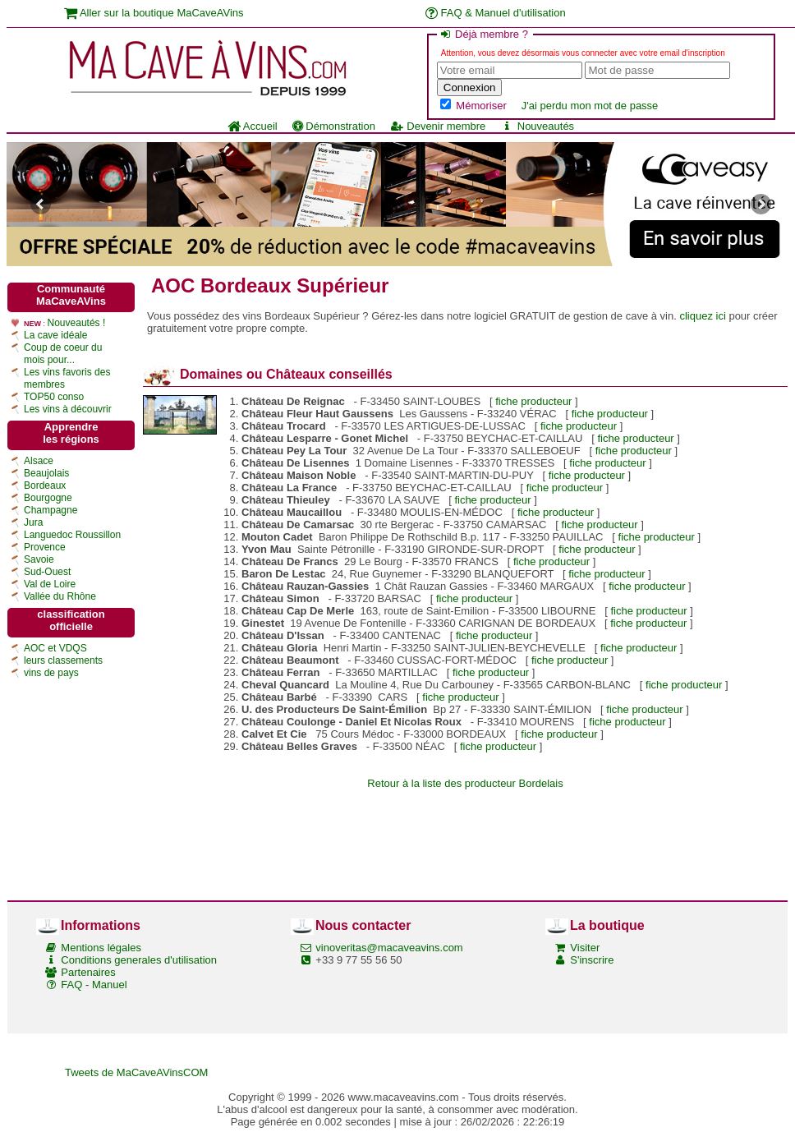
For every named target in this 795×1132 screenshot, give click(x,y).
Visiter (585, 947)
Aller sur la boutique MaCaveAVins (154, 13)
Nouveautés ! (77, 323)
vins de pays (51, 673)
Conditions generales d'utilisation (139, 960)
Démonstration (333, 126)
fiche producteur (533, 401)
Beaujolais (46, 473)
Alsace (38, 461)
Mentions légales (101, 947)
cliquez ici (702, 316)
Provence (45, 547)
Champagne (50, 510)
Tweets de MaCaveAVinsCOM (136, 1072)
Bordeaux (45, 485)
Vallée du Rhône (60, 596)
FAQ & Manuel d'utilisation (495, 13)
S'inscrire (591, 960)
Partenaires (88, 972)
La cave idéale (55, 335)
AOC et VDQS (55, 648)
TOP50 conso (54, 397)
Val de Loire (50, 584)
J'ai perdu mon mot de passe (590, 105)
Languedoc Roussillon (72, 535)
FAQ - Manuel (93, 984)
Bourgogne (48, 498)
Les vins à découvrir (68, 409)
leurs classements (63, 660)
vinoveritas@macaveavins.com (388, 947)
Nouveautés (537, 126)
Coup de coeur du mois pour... (63, 354)
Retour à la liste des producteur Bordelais (465, 783)
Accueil (252, 126)
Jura (33, 522)
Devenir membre (437, 126)
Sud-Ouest (47, 572)
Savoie (39, 559)
